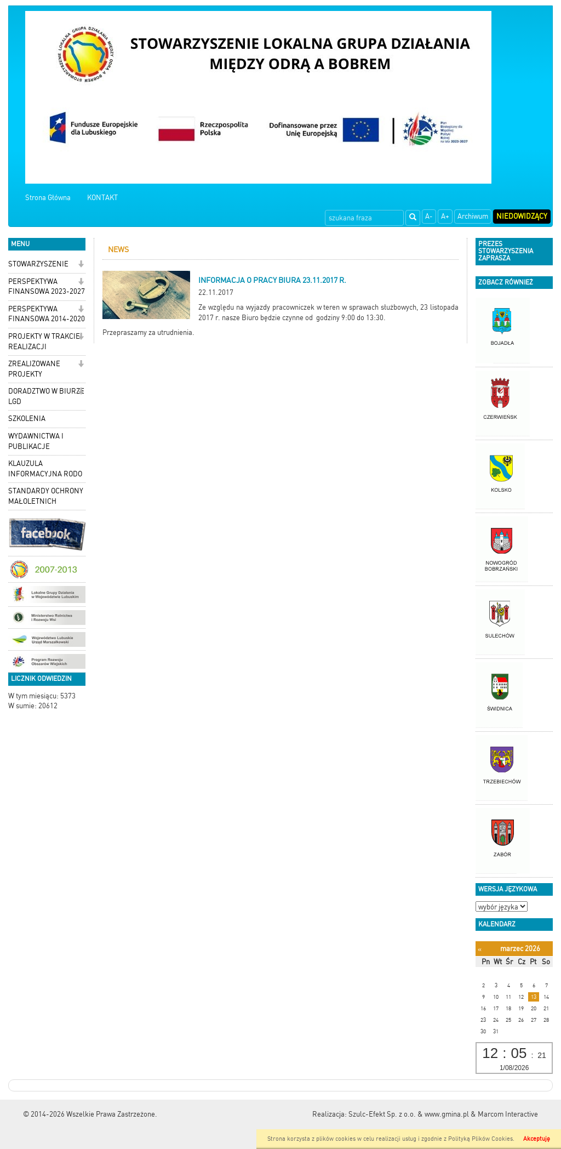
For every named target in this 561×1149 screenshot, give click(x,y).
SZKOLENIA (26, 418)
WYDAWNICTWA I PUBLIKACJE (36, 441)
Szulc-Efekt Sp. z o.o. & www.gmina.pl (408, 1114)
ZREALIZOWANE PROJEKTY (34, 369)
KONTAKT (102, 198)
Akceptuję (536, 1138)
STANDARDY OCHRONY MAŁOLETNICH (45, 496)
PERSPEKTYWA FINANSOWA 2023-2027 (46, 286)
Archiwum (472, 216)
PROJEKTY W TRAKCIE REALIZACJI (44, 341)
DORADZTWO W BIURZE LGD (46, 396)
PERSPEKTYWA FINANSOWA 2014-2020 (46, 314)
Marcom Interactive (508, 1114)
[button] (80, 265)
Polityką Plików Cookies (480, 1138)
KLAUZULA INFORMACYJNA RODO (45, 468)
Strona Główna (48, 198)
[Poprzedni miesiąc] (480, 949)
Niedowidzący (521, 216)
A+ (445, 216)
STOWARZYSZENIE (38, 264)
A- (429, 216)
